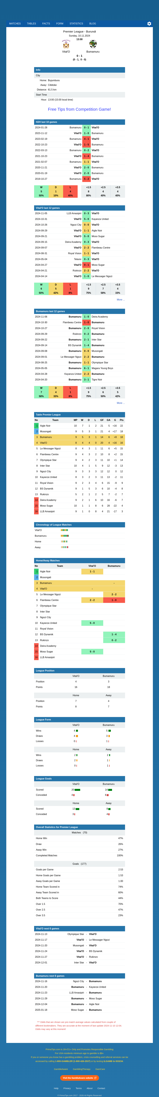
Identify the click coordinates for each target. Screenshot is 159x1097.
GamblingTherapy (81, 1069)
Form (59, 23)
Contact (101, 1088)
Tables (31, 23)
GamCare (100, 1069)
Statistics (76, 23)
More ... (121, 299)
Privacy (67, 1088)
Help (56, 1088)
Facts (46, 23)
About (89, 1088)
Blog (92, 23)
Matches (15, 23)
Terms (79, 1088)
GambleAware (61, 1069)
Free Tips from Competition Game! (79, 109)
